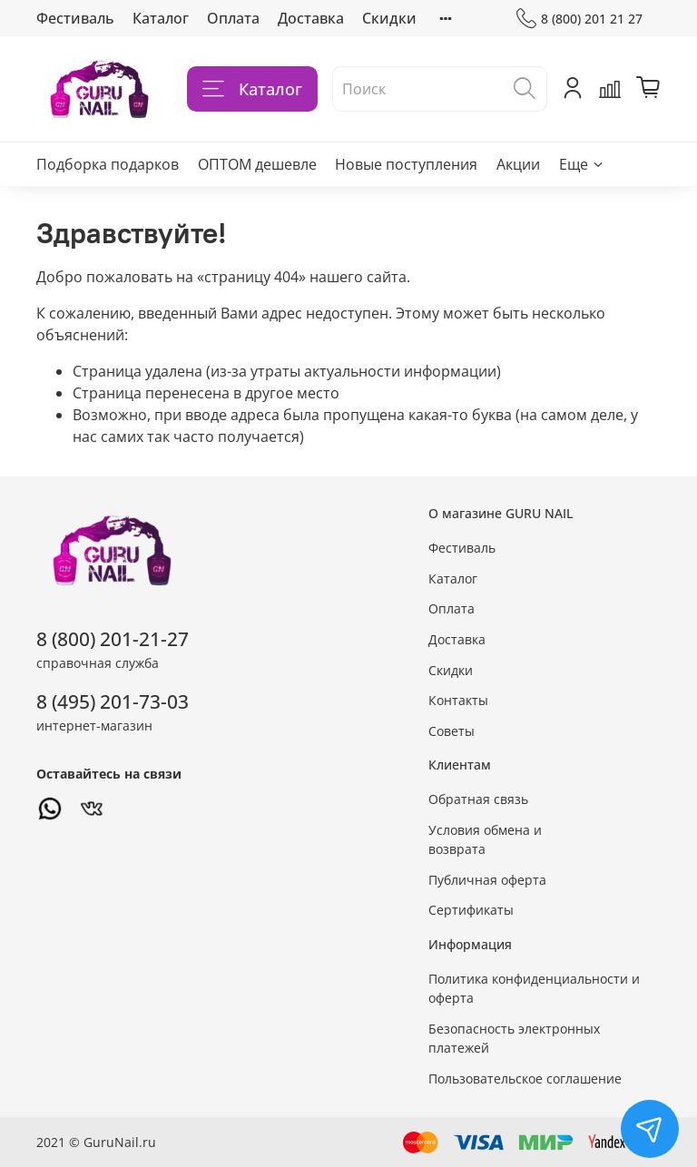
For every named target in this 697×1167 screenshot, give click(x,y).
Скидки (389, 18)
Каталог (161, 18)
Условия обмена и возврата (485, 839)
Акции (518, 164)
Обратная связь (478, 799)
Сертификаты (471, 909)
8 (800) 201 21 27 (579, 18)
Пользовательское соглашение (525, 1078)
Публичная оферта (487, 879)
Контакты (458, 700)
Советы (451, 731)
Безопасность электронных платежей (514, 1038)
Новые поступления (406, 164)
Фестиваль (75, 18)
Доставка (311, 18)
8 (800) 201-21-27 (112, 639)
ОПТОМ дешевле (257, 164)
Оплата (233, 18)
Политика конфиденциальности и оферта (534, 988)
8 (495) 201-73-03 (112, 701)
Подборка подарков (107, 164)
